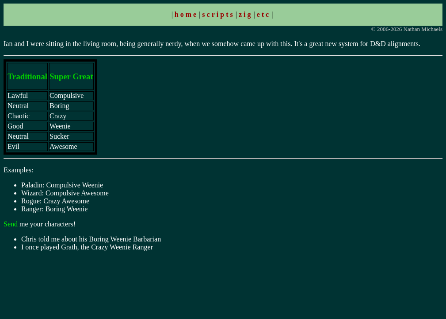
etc (264, 14)
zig (246, 14)
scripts (218, 14)
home (186, 14)
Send (11, 224)
